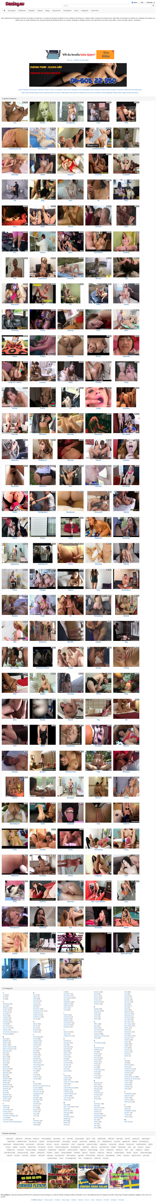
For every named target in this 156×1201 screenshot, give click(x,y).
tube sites (121, 1144)
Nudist (96, 1015)
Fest (34, 1047)
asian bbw (70, 1138)
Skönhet (96, 1118)
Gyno (35, 1116)
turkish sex (36, 1138)
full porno (17, 1155)
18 (3, 995)
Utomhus (127, 1100)
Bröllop (5, 1083)
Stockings (127, 1018)
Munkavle (97, 1002)
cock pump (25, 1155)
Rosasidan (120, 89)
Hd (64, 992)
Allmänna (6, 1008)
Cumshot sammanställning (11, 1122)
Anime (5, 1016)
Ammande (6, 1012)
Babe (4, 1039)
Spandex (127, 998)
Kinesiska (67, 1043)
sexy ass (56, 1144)
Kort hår (66, 1065)
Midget (66, 1119)
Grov (34, 1108)
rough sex (9, 1155)
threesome (77, 1152)
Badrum (5, 1045)
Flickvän (35, 1061)
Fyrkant (35, 1079)
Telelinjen (26, 89)
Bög (4, 1077)
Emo (34, 1028)
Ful (34, 1073)
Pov (95, 1068)
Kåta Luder (25, 92)
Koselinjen (59, 89)
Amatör (5, 1010)
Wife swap (127, 1122)
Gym (34, 1114)
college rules (103, 1144)
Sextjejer (113, 89)
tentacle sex (119, 1150)
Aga (4, 1006)
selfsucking (86, 1147)
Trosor (126, 1083)
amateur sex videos (92, 1144)
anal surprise (56, 1138)
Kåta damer (134, 92)
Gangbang (36, 1094)
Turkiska (127, 1085)
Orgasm (96, 1034)
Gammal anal (37, 1090)
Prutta (96, 1072)
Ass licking (6, 1026)
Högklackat (67, 1002)
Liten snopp (67, 1098)
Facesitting (36, 1037)
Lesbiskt (66, 1096)
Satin (95, 1106)
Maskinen (67, 1111)
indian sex (109, 1152)
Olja (95, 1026)
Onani (96, 1032)
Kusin (65, 1069)
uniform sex (101, 1152)
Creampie (6, 1114)
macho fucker (83, 1141)
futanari (33, 1152)
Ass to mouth (7, 1028)
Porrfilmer (98, 92)
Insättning (67, 1021)
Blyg (4, 1075)
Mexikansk (67, 1117)
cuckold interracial (141, 1144)
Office (96, 1024)
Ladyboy (66, 1078)
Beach (5, 1059)
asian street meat (104, 1147)
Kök (65, 1059)
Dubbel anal (37, 1015)
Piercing (96, 1058)
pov (64, 1138)
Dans (35, 995)
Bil (3, 1065)
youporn (57, 1152)
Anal (4, 1014)
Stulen (126, 1042)
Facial (35, 1039)
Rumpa (96, 1095)
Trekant (126, 1081)
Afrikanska (6, 1004)
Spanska (127, 1000)
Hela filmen (67, 994)
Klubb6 (125, 89)
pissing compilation (67, 1152)
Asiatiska (5, 1022)
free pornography (46, 1138)
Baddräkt (5, 1041)
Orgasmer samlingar (100, 1036)
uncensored (20, 1150)
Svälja (126, 1044)
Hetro (135, 2)
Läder (65, 1076)
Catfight (5, 1106)
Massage (66, 1113)
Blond (4, 1071)
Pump (96, 1078)
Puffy (95, 1074)
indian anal (111, 1138)
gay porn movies (136, 1155)
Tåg (125, 1061)
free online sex (33, 1141)
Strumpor (127, 1038)
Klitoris (66, 1053)
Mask (65, 1109)
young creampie (79, 1138)
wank (131, 1150)
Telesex (47, 89)
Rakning (96, 1083)
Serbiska (96, 1112)
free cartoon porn (59, 1155)
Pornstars (49, 1152)
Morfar (96, 994)
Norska (96, 1013)
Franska (35, 1069)
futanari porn (9, 1138)
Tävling (126, 1067)
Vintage (126, 1115)
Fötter (35, 1067)
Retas (96, 1085)
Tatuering (127, 1065)
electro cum (100, 1155)
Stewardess (128, 1016)
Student (126, 1040)
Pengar (96, 1054)
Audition (5, 1030)
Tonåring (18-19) (129, 1077)
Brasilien (5, 1079)
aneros (61, 1158)
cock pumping (66, 1141)
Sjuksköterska (98, 1116)
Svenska (127, 1050)
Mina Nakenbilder (84, 89)
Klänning (66, 1047)
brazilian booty (52, 1150)
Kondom (66, 1061)
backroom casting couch (61, 1147)
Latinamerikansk (69, 1088)
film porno (92, 1152)
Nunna (96, 1017)
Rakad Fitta (83, 92)
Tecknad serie (128, 1069)
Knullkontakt (64, 92)
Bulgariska (6, 1097)
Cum (4, 1118)
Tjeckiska (127, 1073)
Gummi (35, 1112)
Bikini (4, 1063)
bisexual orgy (121, 1147)
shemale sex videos (18, 1144)
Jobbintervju (67, 1036)
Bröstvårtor (6, 1087)
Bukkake (5, 1095)
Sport (126, 1004)
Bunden (5, 1099)
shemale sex (19, 1138)
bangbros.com (11, 1150)
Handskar (36, 1121)
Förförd (35, 1063)
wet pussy (105, 1158)
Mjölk (65, 1123)
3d (3, 997)
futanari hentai (32, 1147)
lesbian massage (92, 1150)
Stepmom (127, 1014)
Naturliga (96, 1011)
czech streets (40, 1144)
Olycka (96, 1028)
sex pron (8, 1147)
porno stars (146, 1155)
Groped (35, 1106)
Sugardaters (109, 92)
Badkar (5, 1043)
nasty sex (41, 1141)
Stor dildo (127, 1020)
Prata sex (53, 89)
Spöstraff (127, 1006)
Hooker (66, 1008)
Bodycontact (138, 89)
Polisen (96, 1062)
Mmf (65, 1125)
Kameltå (66, 1041)
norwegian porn (88, 1158)
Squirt (126, 1010)
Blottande (6, 1073)
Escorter (57, 92)
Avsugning (6, 1034)
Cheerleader (6, 1110)
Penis (95, 1056)
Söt (125, 992)
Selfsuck (96, 1110)
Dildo (34, 999)
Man (65, 1105)
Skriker (96, 1122)
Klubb (65, 1055)
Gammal (36, 1088)
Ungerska (127, 1096)
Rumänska (97, 1093)
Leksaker (66, 1092)
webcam (147, 1150)
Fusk (34, 1075)
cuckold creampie (52, 1158)
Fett (34, 1051)
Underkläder (128, 1094)
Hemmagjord (68, 998)
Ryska (96, 1099)
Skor (95, 1120)
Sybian (126, 1056)
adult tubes (28, 1138)
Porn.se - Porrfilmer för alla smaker (78, 60)
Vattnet (126, 1109)
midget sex (83, 1150)
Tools (126, 1150)
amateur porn (109, 1150)
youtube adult (7, 1144)
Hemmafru (67, 996)
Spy (125, 1008)
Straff (126, 1030)
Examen (35, 1032)
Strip (125, 1034)
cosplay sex (139, 1150)
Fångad (35, 1041)
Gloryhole (36, 1100)
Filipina (35, 1053)
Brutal (4, 1093)
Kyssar (66, 1071)
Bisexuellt (6, 1069)
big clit (88, 1138)
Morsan (96, 998)
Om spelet (97, 1030)
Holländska (67, 1006)
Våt (125, 1107)
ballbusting (92, 1141)
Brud (4, 1091)
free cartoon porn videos (53, 1141)
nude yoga (50, 1155)
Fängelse (36, 1043)
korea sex (140, 1147)
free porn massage (31, 1150)
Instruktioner (67, 1023)
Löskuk (66, 1100)
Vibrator (126, 1113)
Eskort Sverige (94, 89)
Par (95, 1052)
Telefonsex (41, 89)
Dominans (36, 1009)
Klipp (65, 1051)
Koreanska (67, 1063)
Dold (34, 1007)
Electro (35, 1026)
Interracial (67, 1025)
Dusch (35, 1019)
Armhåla (5, 1020)
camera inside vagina (146, 1152)
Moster (96, 1000)
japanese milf (126, 1141)
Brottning (5, 1089)
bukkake (113, 1147)
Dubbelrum (36, 1017)
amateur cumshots (73, 1150)
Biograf (5, 1067)
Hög (65, 1000)
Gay (142, 2)
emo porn (50, 1147)
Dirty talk (36, 1001)
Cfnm (4, 1108)
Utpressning (128, 1102)
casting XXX (62, 1150)
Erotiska (35, 1030)
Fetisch (35, 1049)
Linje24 (20, 89)
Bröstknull (6, 1085)
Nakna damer (118, 92)
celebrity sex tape (21, 1141)
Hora (65, 1010)
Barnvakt (5, 1051)
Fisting (35, 1055)
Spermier (127, 1002)
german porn (136, 1138)
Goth (34, 1102)
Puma (96, 1076)
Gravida (35, 1104)
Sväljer (126, 1046)
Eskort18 (131, 89)
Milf (65, 1121)
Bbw (4, 1055)
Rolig (95, 1091)
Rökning (96, 1089)
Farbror (35, 1045)
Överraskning (98, 1043)
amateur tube (80, 1144)
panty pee (33, 1155)
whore (73, 1144)
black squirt (120, 1138)
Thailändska (128, 1071)
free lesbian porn (143, 1141)
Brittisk (5, 1081)
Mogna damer (126, 92)
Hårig (35, 1125)
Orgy (95, 1038)
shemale (129, 1152)
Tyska (126, 1089)
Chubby (5, 1112)
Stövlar (126, 1028)
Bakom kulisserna (8, 1047)
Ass (4, 1024)
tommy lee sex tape (23, 1152)
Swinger (126, 1052)
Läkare (66, 1080)
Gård (34, 1096)
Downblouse (37, 1013)
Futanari (35, 1077)
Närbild (96, 1009)
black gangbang (110, 1155)
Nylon (96, 1019)
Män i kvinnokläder (69, 1107)
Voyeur (126, 1117)
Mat (65, 1115)
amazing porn (42, 1150)
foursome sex (130, 1144)
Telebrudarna (33, 89)
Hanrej (35, 1123)
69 (3, 999)
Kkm (65, 1045)
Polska (96, 1064)
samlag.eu (39, 1200)
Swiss (126, 1054)
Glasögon (36, 1098)
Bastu (4, 1053)
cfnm (79, 1158)
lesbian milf (97, 1158)
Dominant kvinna (38, 1011)
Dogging (35, 1005)
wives (129, 1147)
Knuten (66, 1057)
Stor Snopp (127, 1024)
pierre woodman (71, 1155)
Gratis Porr (75, 92)
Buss (4, 1101)
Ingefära (66, 1019)
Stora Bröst (127, 1026)
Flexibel (35, 1059)
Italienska (66, 1027)
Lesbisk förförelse (69, 1094)
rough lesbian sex (107, 1141)
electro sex (94, 1147)
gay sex (136, 1152)
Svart (126, 1048)
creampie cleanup (119, 1152)
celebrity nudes (102, 1138)
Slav (95, 1126)
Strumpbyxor (128, 1036)
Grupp (35, 1110)
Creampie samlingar (9, 1116)
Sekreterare (97, 1108)
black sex (84, 1152)
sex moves (22, 1147)
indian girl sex (40, 1152)
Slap (95, 1124)
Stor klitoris (127, 1022)
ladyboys (134, 1141)
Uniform (126, 1098)
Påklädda (97, 1050)
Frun (34, 1071)
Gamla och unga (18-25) (40, 1086)
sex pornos (117, 1141)
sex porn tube (112, 1144)
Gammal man (37, 1092)
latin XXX (127, 1138)
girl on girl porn (30, 1144)
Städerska (127, 1012)
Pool (95, 1066)
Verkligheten (128, 1111)
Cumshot (5, 1120)
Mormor (96, 996)
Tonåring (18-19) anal (131, 1079)
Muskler (96, 1004)
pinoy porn (126, 1155)
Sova (126, 994)
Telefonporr (75, 89)
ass (99, 1141)
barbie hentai (11, 1141)
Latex (65, 1086)
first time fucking (90, 1155)
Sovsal (126, 996)
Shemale (150, 2)
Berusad (5, 1061)
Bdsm (4, 1057)
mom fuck (49, 1144)
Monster (96, 992)
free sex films (41, 1147)
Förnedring (36, 1065)
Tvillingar (127, 1087)
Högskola (66, 1004)
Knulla (103, 92)
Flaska (35, 1057)
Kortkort (66, 1067)
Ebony (35, 1024)
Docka (35, 1003)
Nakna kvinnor (39, 92)
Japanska (67, 1032)
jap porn (148, 1147)
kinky (93, 1138)
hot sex (102, 1150)
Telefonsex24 (67, 89)
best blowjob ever (75, 1147)
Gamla (35, 1084)
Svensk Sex (90, 92)
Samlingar (97, 1104)
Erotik (70, 92)
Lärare (66, 1084)
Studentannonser (49, 92)
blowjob (15, 1147)
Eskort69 (31, 92)
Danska (35, 997)
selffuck (150, 1144)
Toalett (126, 1075)
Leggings (66, 1090)
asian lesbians (146, 1138)
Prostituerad (97, 1070)
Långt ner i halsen (69, 1082)
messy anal (41, 1155)
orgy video (80, 1155)
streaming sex (65, 1144)
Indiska (66, 1015)
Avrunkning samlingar (9, 1032)
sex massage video (71, 1158)
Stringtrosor (128, 1032)
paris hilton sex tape (9, 1152)
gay (134, 1147)
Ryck (95, 1097)
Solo (95, 1128)
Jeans (65, 1034)
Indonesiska (67, 1017)
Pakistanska (97, 1048)
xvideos (119, 1155)
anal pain (74, 1141)
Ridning (96, 1087)
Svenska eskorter (105, 89)
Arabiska (5, 1018)
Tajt (125, 1063)
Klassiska (66, 1049)
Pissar (96, 1060)
